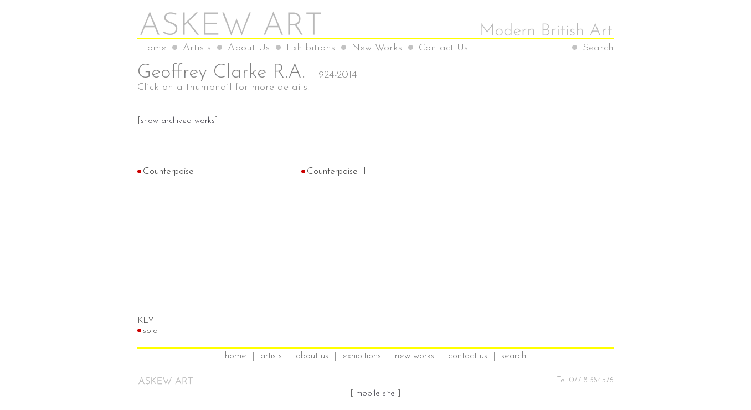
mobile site (375, 394)
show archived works (178, 121)
